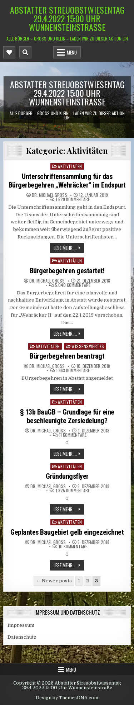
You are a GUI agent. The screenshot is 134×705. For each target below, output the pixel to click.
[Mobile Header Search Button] (25, 52)
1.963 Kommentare (73, 370)
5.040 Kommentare (72, 285)
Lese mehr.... (65, 247)
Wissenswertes (87, 346)
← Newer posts (54, 580)
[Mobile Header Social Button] (9, 52)
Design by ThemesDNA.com (67, 697)
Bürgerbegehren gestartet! (67, 270)
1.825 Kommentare (73, 490)
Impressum (21, 625)
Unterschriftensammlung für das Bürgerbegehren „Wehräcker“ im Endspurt (67, 180)
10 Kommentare (73, 546)
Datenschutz (22, 637)
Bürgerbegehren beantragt (67, 356)
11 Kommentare (72, 435)
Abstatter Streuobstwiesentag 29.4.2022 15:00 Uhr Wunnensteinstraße (67, 18)
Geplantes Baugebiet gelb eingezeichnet (67, 532)
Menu (72, 52)
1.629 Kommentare (73, 199)
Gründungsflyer (67, 476)
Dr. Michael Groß (49, 195)
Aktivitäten (70, 166)
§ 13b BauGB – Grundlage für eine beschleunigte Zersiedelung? (67, 416)
